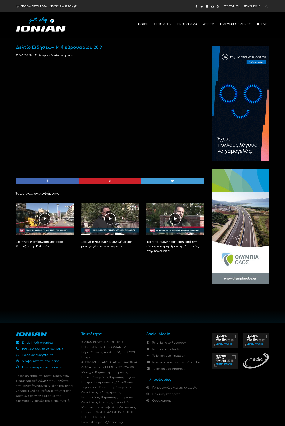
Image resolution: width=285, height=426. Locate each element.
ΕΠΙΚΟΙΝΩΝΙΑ (251, 6)
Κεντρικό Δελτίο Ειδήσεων (56, 55)
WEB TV (208, 24)
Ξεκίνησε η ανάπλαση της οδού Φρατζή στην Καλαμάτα (39, 244)
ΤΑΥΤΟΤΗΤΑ (232, 6)
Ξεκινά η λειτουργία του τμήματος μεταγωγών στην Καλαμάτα (106, 244)
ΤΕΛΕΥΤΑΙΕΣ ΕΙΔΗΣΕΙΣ (235, 24)
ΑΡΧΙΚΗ (142, 24)
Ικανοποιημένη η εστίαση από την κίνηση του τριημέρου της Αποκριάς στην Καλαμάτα (172, 246)
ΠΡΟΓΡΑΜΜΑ (187, 24)
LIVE (262, 24)
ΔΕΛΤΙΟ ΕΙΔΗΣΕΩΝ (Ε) (63, 6)
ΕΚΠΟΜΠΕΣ (163, 24)
